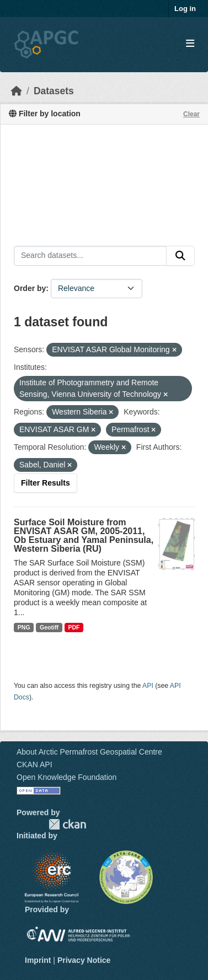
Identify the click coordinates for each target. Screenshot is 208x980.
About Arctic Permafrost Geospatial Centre (89, 751)
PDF (73, 627)
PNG (24, 627)
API (147, 686)
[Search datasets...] (90, 256)
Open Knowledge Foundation (66, 777)
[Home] (16, 90)
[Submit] (180, 256)
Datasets (54, 90)
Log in (185, 8)
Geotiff (49, 627)
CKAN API (34, 764)
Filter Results (45, 482)
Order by (30, 288)
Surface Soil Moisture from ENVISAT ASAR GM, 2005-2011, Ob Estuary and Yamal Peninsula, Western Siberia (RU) (83, 535)
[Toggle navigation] (190, 44)
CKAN (67, 824)
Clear (191, 114)
